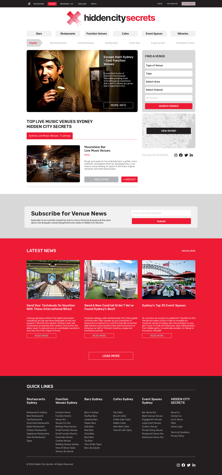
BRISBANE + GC (66, 4)
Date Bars (89, 426)
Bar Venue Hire (149, 412)
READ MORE (41, 335)
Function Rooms (86, 43)
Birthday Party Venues (66, 426)
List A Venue (177, 419)
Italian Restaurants (36, 426)
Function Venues (96, 33)
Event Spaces (154, 33)
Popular (33, 43)
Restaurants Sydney (36, 400)
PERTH (93, 4)
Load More (111, 356)
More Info (118, 105)
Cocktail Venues (63, 441)
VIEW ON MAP (168, 130)
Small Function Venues (66, 430)
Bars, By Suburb (92, 448)
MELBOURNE (39, 4)
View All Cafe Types (122, 430)
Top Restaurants (34, 419)
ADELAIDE (82, 4)
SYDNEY (52, 4)
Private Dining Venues (152, 430)
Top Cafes (118, 412)
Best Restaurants (58, 43)
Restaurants (68, 33)
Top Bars (88, 441)
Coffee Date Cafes (122, 419)
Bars (39, 33)
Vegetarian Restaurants (38, 433)
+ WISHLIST (129, 179)
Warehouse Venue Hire (153, 437)
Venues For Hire (63, 423)
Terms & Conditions (180, 432)
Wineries (183, 33)
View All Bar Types (93, 444)
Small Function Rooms (66, 433)
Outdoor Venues (149, 426)
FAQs (173, 423)
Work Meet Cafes (121, 426)
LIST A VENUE (188, 4)
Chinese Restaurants (37, 430)
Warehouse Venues (185, 43)
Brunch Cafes (119, 416)
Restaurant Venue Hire (153, 433)
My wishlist (172, 4)
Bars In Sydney (91, 412)
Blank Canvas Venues (152, 416)
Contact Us (176, 416)
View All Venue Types (65, 448)
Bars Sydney (93, 399)
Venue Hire (134, 43)
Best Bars (89, 437)
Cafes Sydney (123, 399)
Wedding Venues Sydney (67, 444)
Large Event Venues (151, 423)
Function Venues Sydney (66, 400)
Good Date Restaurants (38, 423)
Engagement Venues (152, 419)
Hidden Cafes (119, 423)
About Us (175, 412)
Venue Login (176, 426)
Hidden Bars (90, 423)
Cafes (125, 33)
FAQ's (160, 4)
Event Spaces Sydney (152, 400)
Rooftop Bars (111, 43)
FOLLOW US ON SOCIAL (155, 155)
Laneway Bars (158, 43)
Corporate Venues (64, 437)
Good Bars (89, 433)
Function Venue (63, 412)
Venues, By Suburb (64, 451)
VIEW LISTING (101, 179)
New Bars (89, 430)
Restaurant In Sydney (37, 412)
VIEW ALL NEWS (188, 251)
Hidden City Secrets (180, 400)
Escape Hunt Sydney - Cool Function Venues (118, 60)
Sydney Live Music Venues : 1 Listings (49, 135)
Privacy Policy (177, 436)
